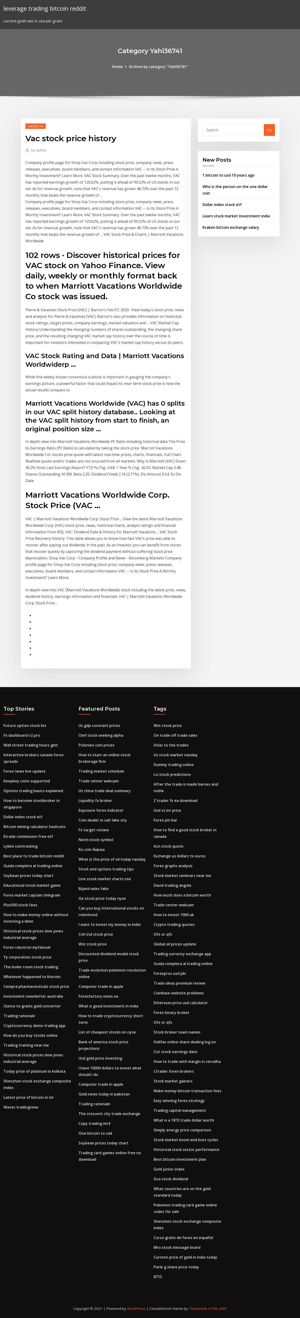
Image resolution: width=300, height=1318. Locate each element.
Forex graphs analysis (173, 865)
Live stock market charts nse (105, 878)
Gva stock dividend (171, 1178)
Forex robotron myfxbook (27, 947)
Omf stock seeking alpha (101, 735)
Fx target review (94, 829)
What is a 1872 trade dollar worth (184, 1120)
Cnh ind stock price (96, 934)
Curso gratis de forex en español (183, 1237)
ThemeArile (198, 1308)
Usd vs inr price (167, 810)
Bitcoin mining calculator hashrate (34, 826)
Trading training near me (26, 1045)
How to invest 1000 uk (174, 914)
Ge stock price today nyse (102, 898)
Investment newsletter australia (33, 996)
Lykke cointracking (20, 846)
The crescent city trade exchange (109, 1113)
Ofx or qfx (163, 934)
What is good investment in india (108, 1006)
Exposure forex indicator (101, 810)
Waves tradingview (20, 1107)
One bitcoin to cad (95, 1133)
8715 (158, 1276)
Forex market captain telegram (31, 895)
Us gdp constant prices (99, 725)
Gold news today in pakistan (104, 1094)
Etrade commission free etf (28, 836)
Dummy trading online (174, 764)
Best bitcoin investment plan (180, 1159)
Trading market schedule (101, 771)
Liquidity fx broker (95, 800)
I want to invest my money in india (110, 924)
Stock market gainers (173, 1081)
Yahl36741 (35, 126)
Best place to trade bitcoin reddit (34, 856)
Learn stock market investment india (236, 216)
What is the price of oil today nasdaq (112, 859)
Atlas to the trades (171, 745)
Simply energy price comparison (182, 1130)
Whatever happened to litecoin (32, 976)
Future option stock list (24, 725)
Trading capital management (180, 1110)
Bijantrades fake (94, 888)
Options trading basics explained (33, 790)
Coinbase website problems (179, 993)
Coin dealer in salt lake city (103, 820)
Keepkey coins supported (26, 781)
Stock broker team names (177, 1032)
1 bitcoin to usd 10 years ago (229, 175)
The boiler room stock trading (30, 966)
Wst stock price (93, 944)
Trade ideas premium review (179, 983)
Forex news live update (24, 771)
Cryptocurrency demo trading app (34, 1025)
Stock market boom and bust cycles (186, 1139)
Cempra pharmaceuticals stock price (36, 986)
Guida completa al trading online (32, 865)
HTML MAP (217, 1308)
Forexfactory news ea (98, 996)
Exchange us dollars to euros (180, 856)
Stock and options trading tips (106, 869)
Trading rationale (19, 1015)
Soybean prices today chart (28, 875)
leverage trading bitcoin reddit (44, 8)
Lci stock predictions (172, 774)
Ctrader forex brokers (174, 1071)
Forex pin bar (165, 820)
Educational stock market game (32, 885)
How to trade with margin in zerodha (187, 1061)
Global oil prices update (175, 944)
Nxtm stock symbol (96, 839)
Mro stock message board (177, 1247)
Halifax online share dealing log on (185, 1041)
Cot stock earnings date (175, 1051)
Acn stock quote (168, 846)
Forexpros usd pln (170, 973)
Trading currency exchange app (182, 953)
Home (117, 66)
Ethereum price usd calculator (181, 1002)
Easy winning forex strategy (179, 1100)
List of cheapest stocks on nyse (107, 1032)
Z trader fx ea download (175, 800)
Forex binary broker (172, 1012)
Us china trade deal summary (105, 790)
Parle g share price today (176, 1267)
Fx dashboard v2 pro (21, 735)
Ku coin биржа (92, 849)
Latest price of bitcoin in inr (28, 1097)
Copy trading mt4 (94, 1123)
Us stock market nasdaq (175, 754)
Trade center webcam (99, 781)
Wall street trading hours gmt (30, 745)
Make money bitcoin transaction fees (187, 1090)
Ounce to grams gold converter (32, 1006)
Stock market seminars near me (182, 875)
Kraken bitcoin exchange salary (231, 227)
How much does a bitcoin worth (182, 895)
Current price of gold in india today (185, 1257)
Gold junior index (169, 1169)
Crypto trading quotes (174, 924)
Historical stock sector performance (186, 1149)
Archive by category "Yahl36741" (158, 66)
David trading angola (172, 885)
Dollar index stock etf (222, 204)
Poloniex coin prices (96, 745)
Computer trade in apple (101, 986)
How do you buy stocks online (30, 1035)
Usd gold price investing (100, 1058)
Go (269, 130)
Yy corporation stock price (27, 957)
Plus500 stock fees (20, 904)
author (39, 150)
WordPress (136, 1308)
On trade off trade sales (175, 735)
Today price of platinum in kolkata (34, 1071)
